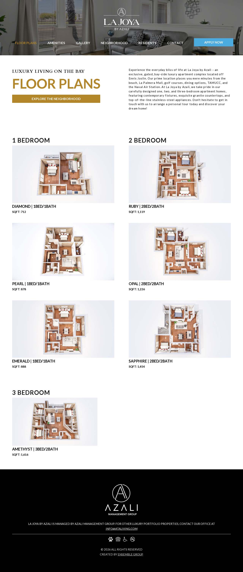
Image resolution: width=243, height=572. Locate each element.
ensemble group (130, 554)
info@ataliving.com (121, 528)
